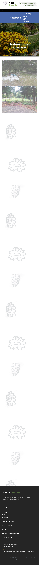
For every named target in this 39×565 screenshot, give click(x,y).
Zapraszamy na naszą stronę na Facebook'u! (27, 17)
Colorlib (13, 560)
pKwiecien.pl (25, 560)
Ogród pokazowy (7, 515)
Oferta (4, 512)
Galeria (5, 510)
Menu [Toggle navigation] (4, 10)
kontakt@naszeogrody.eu (27, 3)
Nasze (13, 3)
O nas (4, 507)
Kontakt (5, 517)
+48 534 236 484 (29, 5)
